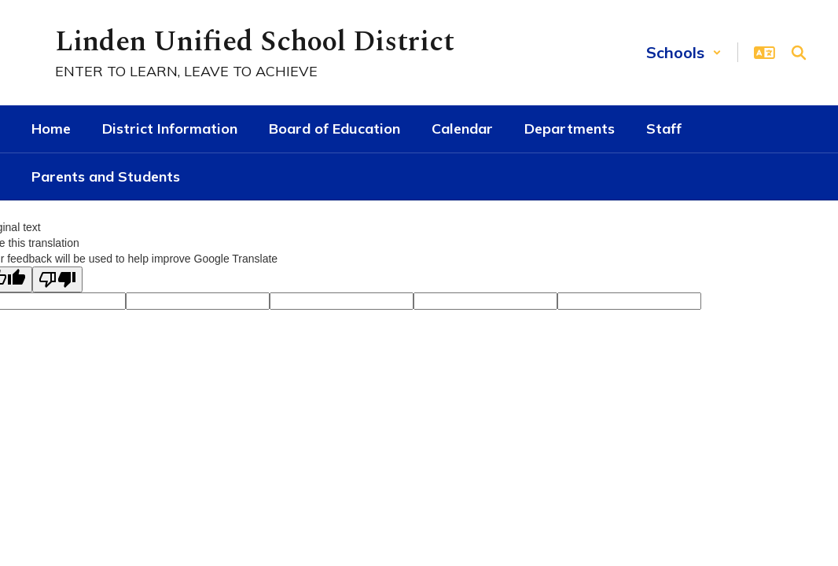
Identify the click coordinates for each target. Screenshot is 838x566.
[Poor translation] (57, 279)
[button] (684, 52)
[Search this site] (799, 53)
